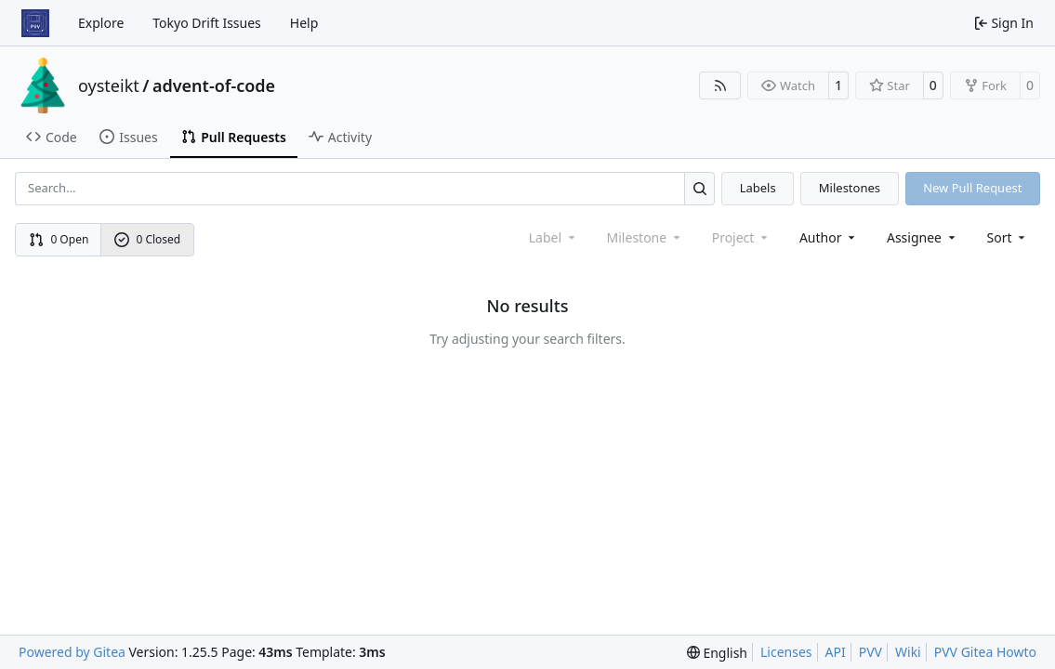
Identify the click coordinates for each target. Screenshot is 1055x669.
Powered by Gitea (72, 652)
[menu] (1008, 237)
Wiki (908, 652)
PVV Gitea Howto (985, 652)
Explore (101, 23)
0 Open (59, 239)
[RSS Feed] (720, 85)
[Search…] (699, 188)
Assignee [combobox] (922, 237)
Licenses (786, 652)
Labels (758, 187)
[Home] (35, 23)
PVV (870, 652)
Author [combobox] (828, 237)
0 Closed (147, 239)
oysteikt (108, 85)
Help (304, 23)
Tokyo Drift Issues (206, 23)
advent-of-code (213, 85)
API (835, 652)
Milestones (849, 187)
